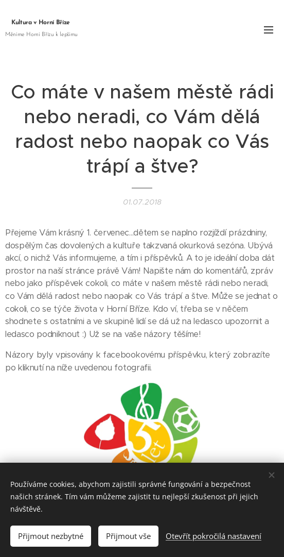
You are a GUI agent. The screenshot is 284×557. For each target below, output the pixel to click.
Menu (268, 29)
